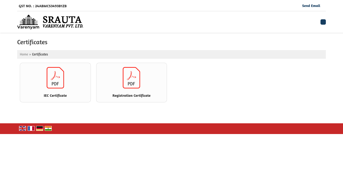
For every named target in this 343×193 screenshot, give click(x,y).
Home (24, 54)
